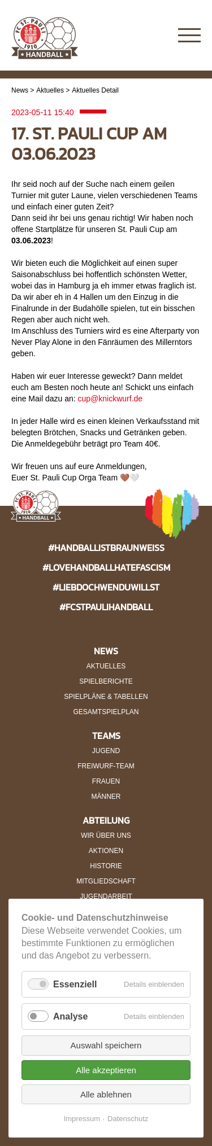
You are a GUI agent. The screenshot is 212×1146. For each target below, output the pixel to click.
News (19, 90)
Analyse (70, 1016)
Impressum (82, 1118)
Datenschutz (127, 1118)
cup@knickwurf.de (110, 398)
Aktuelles (50, 90)
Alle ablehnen (106, 1094)
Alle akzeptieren (106, 1070)
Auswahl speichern (106, 1045)
